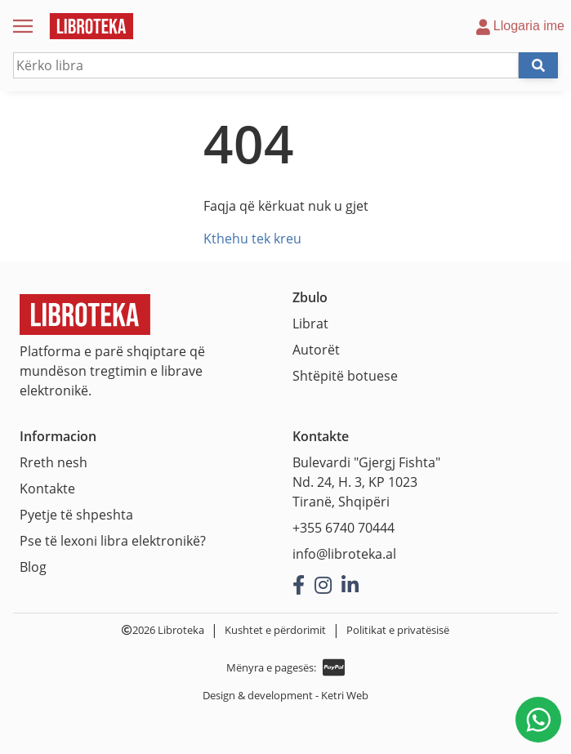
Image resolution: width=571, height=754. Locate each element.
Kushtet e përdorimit (275, 629)
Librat (310, 323)
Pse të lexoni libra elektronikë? (113, 541)
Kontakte (47, 488)
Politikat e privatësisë (397, 629)
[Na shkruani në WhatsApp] (538, 720)
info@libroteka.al (344, 554)
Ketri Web (344, 695)
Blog (33, 567)
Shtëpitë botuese (345, 376)
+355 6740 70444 (343, 528)
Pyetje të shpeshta (76, 515)
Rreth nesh (53, 462)
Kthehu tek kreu (252, 239)
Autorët (316, 350)
